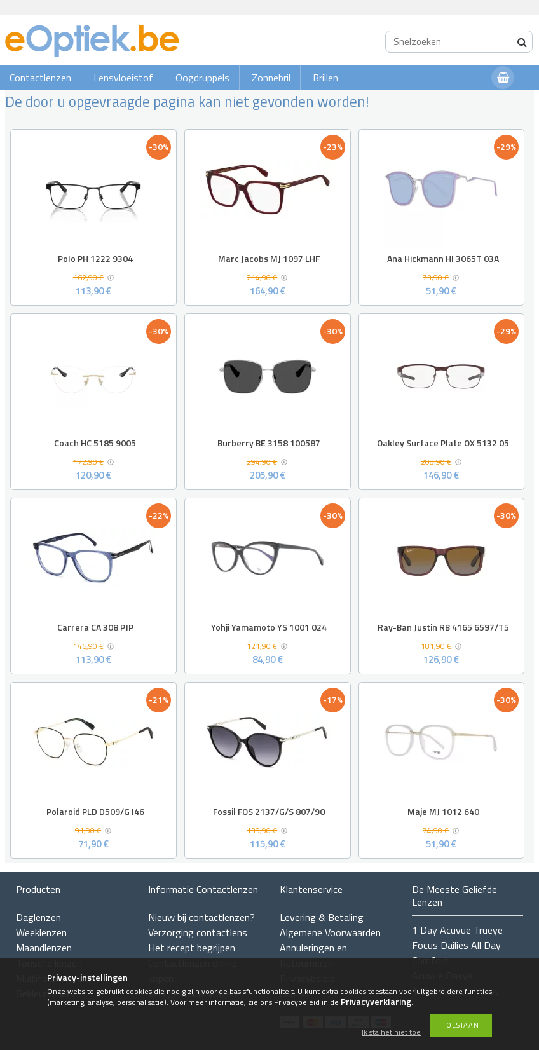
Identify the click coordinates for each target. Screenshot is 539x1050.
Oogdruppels (202, 77)
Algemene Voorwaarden (330, 932)
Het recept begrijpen (191, 947)
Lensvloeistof (123, 77)
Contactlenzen (40, 77)
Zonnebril (271, 77)
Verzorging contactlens (197, 932)
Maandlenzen (44, 947)
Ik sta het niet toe (391, 1032)
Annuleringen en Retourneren (313, 955)
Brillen (325, 77)
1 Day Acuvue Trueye (457, 930)
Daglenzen (38, 917)
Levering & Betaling (322, 917)
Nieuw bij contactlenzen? (201, 917)
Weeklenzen (41, 932)
